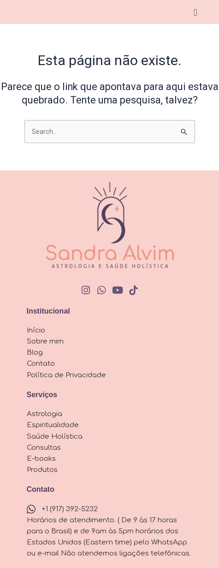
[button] (195, 13)
